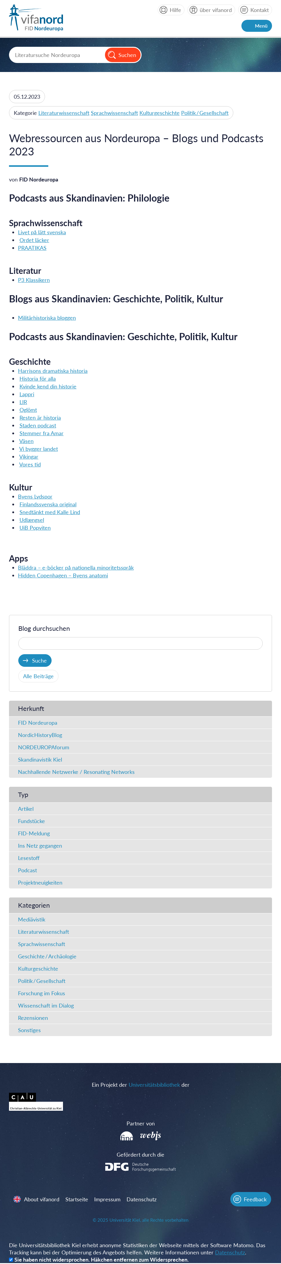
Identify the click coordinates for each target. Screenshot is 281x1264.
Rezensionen (33, 1018)
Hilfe (175, 10)
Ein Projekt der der (141, 1085)
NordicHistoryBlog (40, 735)
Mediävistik (31, 919)
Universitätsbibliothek (154, 1085)
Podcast (27, 870)
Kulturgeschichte (159, 112)
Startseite (77, 1200)
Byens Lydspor (35, 496)
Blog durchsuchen (44, 629)
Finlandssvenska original (47, 504)
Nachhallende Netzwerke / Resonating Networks (76, 772)
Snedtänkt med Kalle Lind (49, 512)
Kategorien (34, 905)
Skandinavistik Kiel (40, 759)
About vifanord (42, 1200)
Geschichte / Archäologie (47, 956)
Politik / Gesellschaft (205, 112)
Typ (23, 795)
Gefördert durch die (140, 1155)
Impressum (107, 1200)
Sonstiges (29, 1030)
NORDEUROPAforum (43, 747)
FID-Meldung (34, 833)
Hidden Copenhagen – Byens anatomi (63, 575)
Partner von (141, 1123)
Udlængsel (31, 520)
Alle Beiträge (38, 676)
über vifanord (216, 10)
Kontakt (259, 10)
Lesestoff (29, 858)
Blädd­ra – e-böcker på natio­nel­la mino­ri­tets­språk (76, 567)
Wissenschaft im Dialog (46, 1005)
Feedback (255, 1200)
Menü (261, 25)
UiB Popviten (35, 527)
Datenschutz (142, 1200)
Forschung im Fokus (41, 993)
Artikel (26, 809)
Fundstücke (31, 821)
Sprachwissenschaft (114, 112)
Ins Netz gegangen (40, 846)
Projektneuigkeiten (40, 882)
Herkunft (31, 709)
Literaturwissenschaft (63, 112)
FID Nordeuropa (37, 723)
